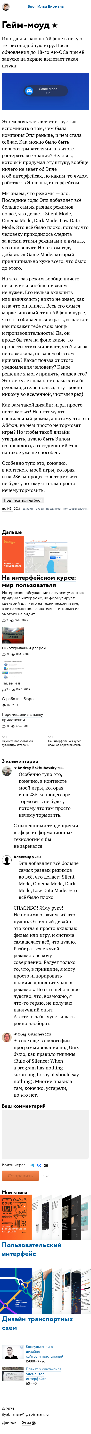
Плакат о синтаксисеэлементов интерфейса (43, 1374)
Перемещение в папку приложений (22, 717)
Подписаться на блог (23, 500)
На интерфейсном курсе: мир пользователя (39, 582)
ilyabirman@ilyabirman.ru (25, 1414)
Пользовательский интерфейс (31, 1250)
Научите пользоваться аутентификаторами (17, 743)
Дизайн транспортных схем (37, 1324)
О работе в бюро (18, 699)
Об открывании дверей (24, 648)
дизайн (28, 509)
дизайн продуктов (48, 509)
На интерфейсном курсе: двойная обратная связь (65, 743)
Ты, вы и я (11, 683)
